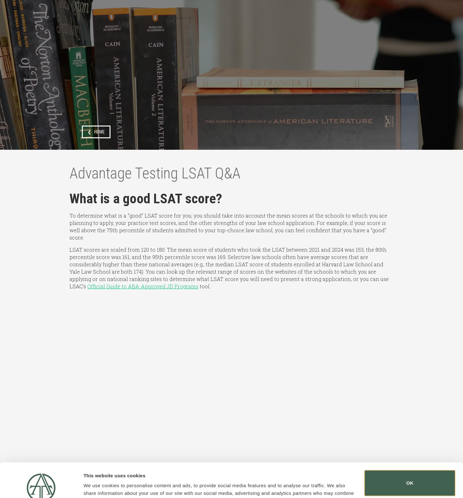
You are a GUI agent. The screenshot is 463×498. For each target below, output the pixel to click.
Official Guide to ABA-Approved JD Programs (142, 286)
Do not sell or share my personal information (410, 477)
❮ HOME (96, 131)
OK (410, 448)
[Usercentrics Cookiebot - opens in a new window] (41, 485)
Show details (98, 484)
